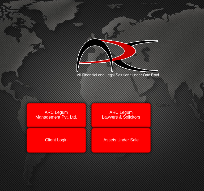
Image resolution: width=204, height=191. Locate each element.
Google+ (164, 105)
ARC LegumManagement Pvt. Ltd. (56, 114)
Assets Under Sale (121, 138)
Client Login (56, 138)
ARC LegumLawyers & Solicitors (121, 114)
